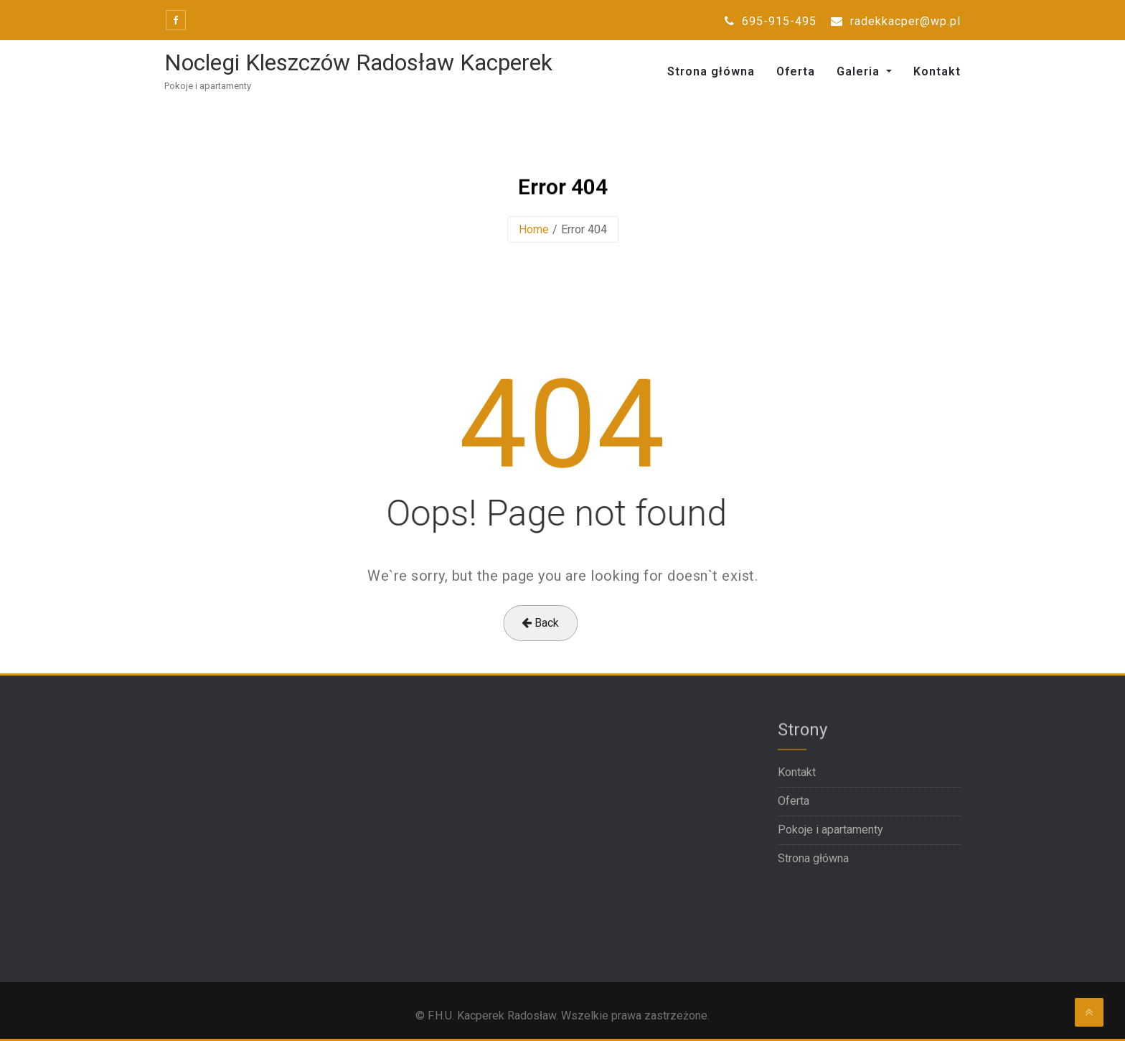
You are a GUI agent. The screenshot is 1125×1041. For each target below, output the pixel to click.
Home (534, 229)
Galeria (860, 71)
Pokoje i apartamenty (830, 829)
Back (526, 623)
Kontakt (937, 71)
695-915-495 (770, 21)
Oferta (795, 71)
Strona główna (711, 71)
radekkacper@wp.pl (896, 21)
